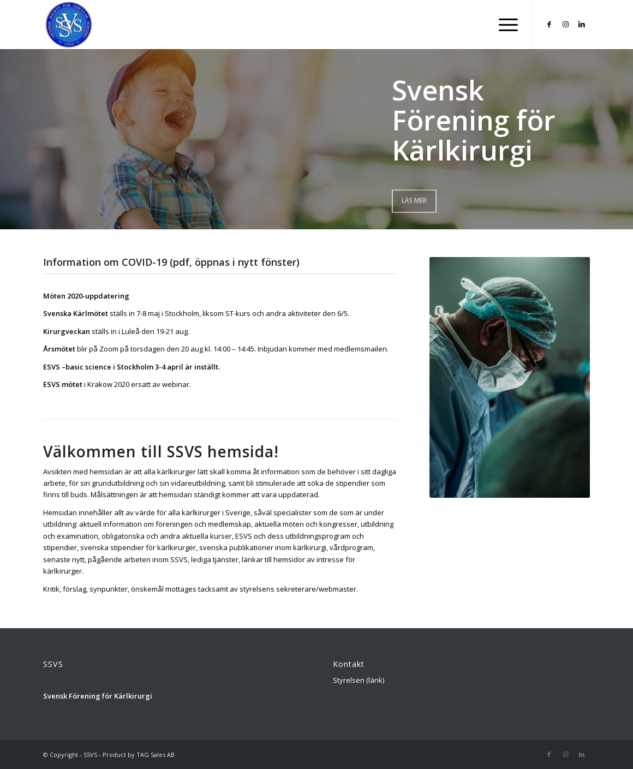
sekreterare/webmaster (316, 589)
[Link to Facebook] (549, 24)
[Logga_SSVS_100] (69, 24)
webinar (175, 384)
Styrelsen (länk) (358, 680)
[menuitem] (505, 24)
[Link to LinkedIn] (582, 24)
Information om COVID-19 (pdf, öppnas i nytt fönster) (171, 262)
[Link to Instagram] (565, 24)
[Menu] (505, 24)
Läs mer (414, 199)
